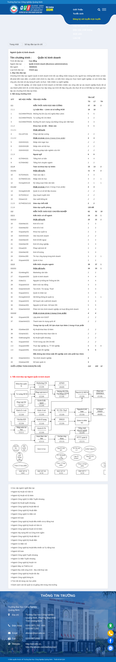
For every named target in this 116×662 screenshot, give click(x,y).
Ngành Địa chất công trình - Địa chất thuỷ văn (30, 570)
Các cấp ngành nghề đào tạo (23, 488)
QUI (63, 659)
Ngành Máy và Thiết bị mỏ (22, 566)
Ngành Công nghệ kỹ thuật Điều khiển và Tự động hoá (33, 548)
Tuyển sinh (78, 13)
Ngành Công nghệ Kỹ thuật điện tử (25, 536)
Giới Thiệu (78, 9)
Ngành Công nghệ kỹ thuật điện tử (25, 507)
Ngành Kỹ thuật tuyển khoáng (23, 503)
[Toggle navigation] (104, 9)
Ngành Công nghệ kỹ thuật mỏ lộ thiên (27, 529)
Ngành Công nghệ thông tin (23, 577)
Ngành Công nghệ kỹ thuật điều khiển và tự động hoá (33, 521)
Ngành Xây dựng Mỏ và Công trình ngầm (28, 533)
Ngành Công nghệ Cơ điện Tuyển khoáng (28, 499)
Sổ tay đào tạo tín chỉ (34, 44)
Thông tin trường (58, 595)
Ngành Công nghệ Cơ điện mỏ (24, 514)
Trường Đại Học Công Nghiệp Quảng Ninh (37, 659)
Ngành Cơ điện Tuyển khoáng (23, 559)
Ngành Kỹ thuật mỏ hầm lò (22, 492)
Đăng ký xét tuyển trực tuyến (87, 19)
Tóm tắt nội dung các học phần (24, 581)
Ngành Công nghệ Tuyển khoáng (25, 555)
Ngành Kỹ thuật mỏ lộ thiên (23, 495)
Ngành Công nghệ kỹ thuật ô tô (24, 562)
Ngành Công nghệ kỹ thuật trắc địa (25, 574)
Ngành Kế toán (18, 518)
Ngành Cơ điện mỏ (19, 544)
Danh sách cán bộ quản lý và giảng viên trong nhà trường (34, 585)
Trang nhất (14, 44)
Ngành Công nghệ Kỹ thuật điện (24, 510)
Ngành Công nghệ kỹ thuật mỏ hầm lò (27, 525)
